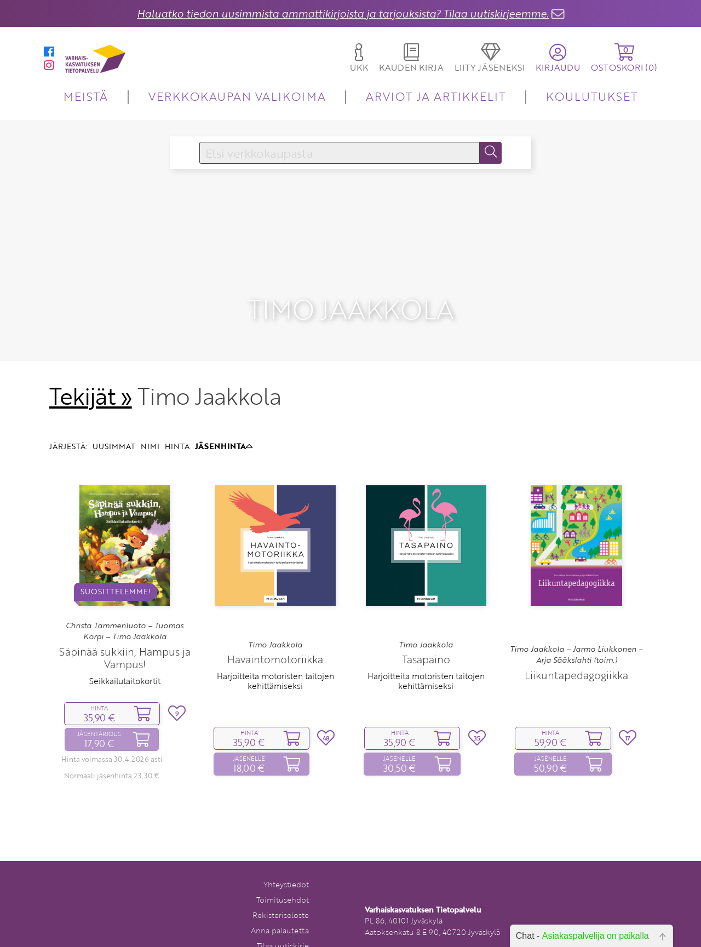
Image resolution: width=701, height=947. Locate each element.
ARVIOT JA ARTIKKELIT (435, 96)
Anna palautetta (280, 900)
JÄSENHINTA (223, 416)
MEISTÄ (86, 96)
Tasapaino (426, 629)
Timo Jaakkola (275, 614)
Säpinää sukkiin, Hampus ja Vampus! (125, 627)
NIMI (150, 416)
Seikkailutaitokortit (124, 651)
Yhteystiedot (286, 854)
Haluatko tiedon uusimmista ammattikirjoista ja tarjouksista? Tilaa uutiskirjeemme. (343, 13)
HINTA (177, 416)
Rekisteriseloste (280, 885)
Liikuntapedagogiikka (576, 645)
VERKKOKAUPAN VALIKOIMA (237, 96)
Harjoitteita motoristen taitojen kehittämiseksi (275, 651)
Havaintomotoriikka (275, 629)
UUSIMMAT (114, 416)
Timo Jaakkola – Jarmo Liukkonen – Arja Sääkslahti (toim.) (576, 624)
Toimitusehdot (282, 869)
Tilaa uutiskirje (283, 915)
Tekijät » (90, 366)
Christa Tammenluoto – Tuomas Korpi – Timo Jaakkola (124, 601)
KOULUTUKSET (591, 96)
